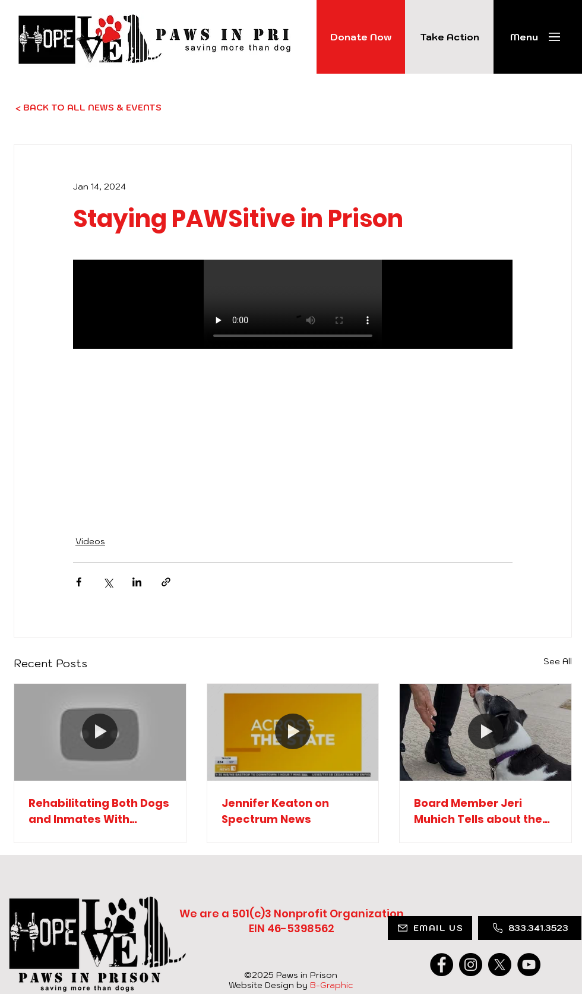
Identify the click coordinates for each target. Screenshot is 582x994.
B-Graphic (331, 985)
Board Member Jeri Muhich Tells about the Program (478, 811)
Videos (90, 541)
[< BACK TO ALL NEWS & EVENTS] (113, 107)
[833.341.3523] (529, 928)
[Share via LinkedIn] (137, 582)
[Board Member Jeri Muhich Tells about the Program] (485, 732)
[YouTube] (528, 964)
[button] (524, 36)
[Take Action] (449, 37)
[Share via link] (166, 582)
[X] (499, 964)
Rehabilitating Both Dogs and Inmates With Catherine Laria (99, 811)
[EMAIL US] (430, 928)
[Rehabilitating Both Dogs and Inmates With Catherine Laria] (100, 732)
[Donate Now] (361, 37)
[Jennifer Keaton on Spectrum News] (293, 732)
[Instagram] (470, 964)
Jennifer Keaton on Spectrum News (275, 811)
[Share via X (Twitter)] (107, 582)
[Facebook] (441, 964)
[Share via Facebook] (78, 582)
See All (557, 661)
